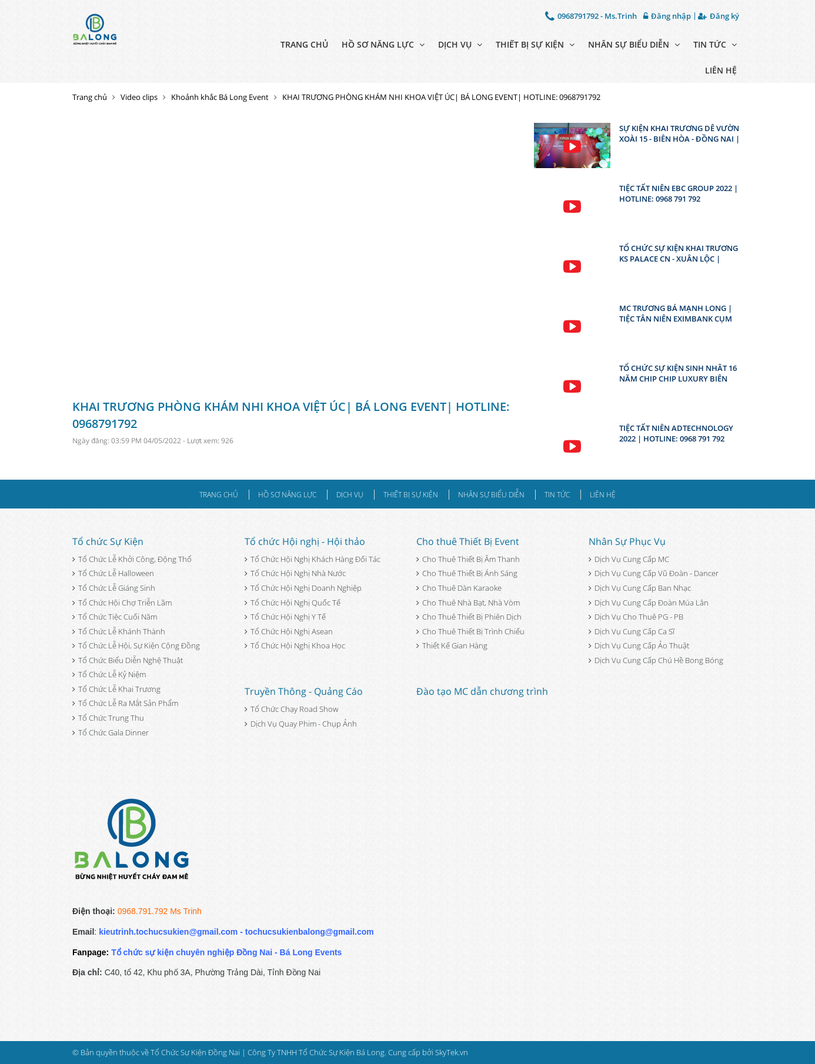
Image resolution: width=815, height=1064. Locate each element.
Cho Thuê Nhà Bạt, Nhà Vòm (468, 602)
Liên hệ (721, 70)
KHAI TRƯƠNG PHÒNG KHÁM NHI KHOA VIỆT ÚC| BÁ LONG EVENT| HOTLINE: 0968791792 (441, 97)
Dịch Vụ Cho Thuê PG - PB (636, 616)
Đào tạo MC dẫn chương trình (482, 691)
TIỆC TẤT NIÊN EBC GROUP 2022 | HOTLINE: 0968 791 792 (678, 193)
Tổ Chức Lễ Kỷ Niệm (109, 674)
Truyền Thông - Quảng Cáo (304, 691)
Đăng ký (718, 16)
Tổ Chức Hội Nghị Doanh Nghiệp (303, 588)
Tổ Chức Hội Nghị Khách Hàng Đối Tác (312, 559)
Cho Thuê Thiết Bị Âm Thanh (468, 559)
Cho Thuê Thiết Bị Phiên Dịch (469, 616)
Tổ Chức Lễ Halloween (113, 573)
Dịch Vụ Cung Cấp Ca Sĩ (631, 631)
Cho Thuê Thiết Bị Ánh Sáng (466, 573)
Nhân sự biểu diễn (634, 44)
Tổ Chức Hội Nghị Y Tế (285, 616)
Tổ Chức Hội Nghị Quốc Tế (292, 602)
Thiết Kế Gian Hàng (451, 645)
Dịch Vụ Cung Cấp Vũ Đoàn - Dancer (654, 573)
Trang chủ (304, 44)
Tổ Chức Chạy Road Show (291, 709)
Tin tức (715, 44)
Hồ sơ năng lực (383, 44)
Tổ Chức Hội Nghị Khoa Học (295, 645)
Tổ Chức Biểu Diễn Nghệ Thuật (127, 660)
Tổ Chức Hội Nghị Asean (289, 631)
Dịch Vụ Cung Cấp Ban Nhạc (640, 588)
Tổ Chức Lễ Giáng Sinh (113, 588)
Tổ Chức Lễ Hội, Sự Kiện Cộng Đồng (136, 645)
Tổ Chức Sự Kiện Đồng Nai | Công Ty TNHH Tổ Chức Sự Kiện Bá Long (268, 1052)
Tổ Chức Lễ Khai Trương (116, 689)
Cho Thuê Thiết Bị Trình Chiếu (470, 631)
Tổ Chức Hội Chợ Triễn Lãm (122, 602)
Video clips (139, 97)
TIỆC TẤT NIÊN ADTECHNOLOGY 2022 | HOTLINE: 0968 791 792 (676, 433)
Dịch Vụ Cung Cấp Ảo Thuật (639, 645)
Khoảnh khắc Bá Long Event (220, 97)
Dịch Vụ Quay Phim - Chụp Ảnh (301, 723)
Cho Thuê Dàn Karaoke (459, 588)
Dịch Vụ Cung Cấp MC (629, 559)
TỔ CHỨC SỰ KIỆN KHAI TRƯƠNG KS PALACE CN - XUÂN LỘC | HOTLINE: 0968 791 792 (678, 253)
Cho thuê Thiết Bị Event (467, 541)
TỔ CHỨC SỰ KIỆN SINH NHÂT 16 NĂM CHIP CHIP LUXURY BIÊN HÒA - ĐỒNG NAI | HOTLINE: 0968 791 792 (678, 373)
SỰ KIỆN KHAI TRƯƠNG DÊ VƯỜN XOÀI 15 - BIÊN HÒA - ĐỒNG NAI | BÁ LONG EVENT (679, 133)
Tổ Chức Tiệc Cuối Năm (114, 616)
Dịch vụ (460, 44)
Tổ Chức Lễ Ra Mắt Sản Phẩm (125, 703)
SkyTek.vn (451, 1052)
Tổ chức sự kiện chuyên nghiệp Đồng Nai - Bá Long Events (226, 952)
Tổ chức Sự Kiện (107, 541)
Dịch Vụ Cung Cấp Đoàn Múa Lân (649, 602)
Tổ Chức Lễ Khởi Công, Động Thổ (132, 559)
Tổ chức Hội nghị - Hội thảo (305, 541)
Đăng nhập (667, 16)
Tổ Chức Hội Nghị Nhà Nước (295, 573)
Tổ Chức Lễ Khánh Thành (118, 631)
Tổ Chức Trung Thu (108, 717)
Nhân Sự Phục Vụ (627, 541)
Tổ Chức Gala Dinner (110, 732)
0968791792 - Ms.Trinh (591, 16)
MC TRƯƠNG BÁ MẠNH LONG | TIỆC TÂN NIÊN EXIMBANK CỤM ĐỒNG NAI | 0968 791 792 (675, 313)
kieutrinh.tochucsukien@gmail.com (168, 931)
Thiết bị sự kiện (535, 44)
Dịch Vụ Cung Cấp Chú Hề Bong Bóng (656, 660)
